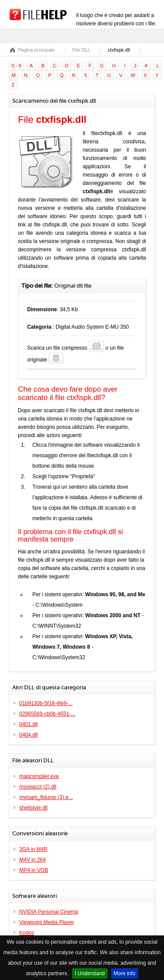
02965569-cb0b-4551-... (47, 714)
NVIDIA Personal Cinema (48, 912)
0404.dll (28, 735)
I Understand (90, 973)
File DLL (81, 49)
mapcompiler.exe (39, 776)
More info (125, 973)
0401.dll (28, 724)
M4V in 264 (32, 860)
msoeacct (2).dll (37, 787)
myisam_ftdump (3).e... (46, 797)
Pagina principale (36, 49)
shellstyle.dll (33, 808)
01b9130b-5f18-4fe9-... (46, 703)
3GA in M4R (33, 849)
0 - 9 (16, 65)
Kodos (26, 933)
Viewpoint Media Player (46, 922)
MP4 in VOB (33, 870)
